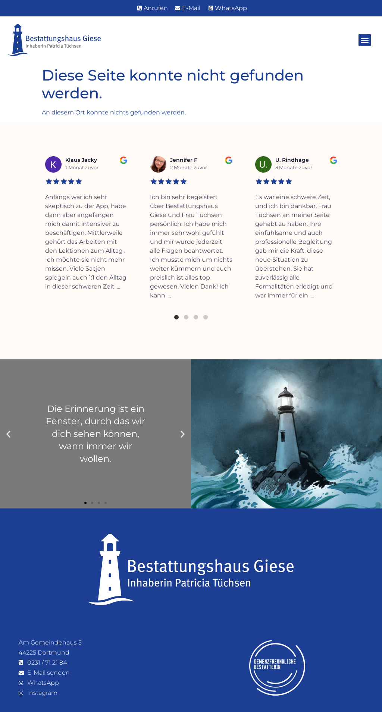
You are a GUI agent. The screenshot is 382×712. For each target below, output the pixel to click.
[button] (364, 40)
